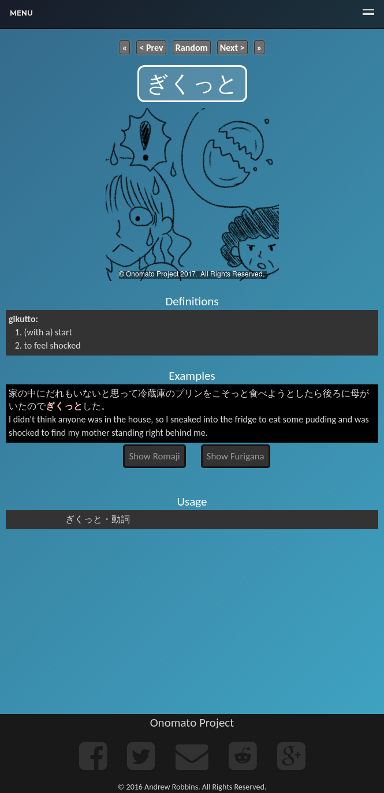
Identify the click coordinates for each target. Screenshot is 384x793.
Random (192, 47)
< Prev (151, 47)
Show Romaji (154, 456)
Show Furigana (235, 456)
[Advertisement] (192, 621)
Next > (232, 47)
